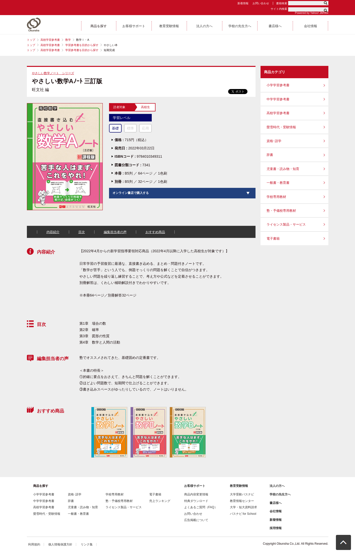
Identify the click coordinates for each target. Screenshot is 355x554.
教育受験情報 (239, 486)
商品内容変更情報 (196, 494)
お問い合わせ (260, 3)
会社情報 (276, 511)
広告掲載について (196, 520)
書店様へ (276, 503)
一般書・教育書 (278, 183)
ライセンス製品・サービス (286, 224)
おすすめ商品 (155, 232)
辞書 (270, 155)
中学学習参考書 (278, 99)
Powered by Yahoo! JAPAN (311, 12)
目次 (81, 232)
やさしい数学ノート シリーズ (53, 73)
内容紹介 (53, 232)
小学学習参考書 (278, 85)
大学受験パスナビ (242, 494)
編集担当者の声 (115, 232)
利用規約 (34, 544)
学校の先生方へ (280, 494)
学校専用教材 (276, 197)
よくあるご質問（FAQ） (200, 507)
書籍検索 (281, 3)
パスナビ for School (243, 514)
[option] (109, 432)
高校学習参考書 (50, 39)
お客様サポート (194, 486)
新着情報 (242, 3)
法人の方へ (277, 486)
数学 (68, 39)
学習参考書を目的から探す (81, 45)
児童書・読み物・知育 (283, 169)
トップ (31, 39)
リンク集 (87, 544)
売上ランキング (159, 501)
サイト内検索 (279, 8)
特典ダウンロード (196, 501)
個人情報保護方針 (60, 544)
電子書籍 (273, 238)
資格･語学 (274, 141)
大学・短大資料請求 (243, 507)
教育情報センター (242, 501)
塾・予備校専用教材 (281, 210)
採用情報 (276, 528)
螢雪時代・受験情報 (281, 127)
